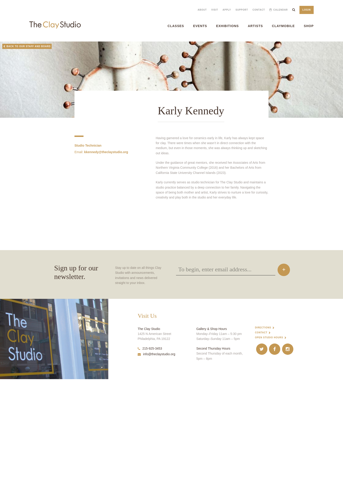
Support (242, 10)
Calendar (280, 10)
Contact (259, 10)
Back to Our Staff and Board (29, 46)
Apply (226, 10)
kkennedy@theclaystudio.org (106, 164)
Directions (263, 439)
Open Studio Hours (269, 449)
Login (306, 10)
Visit (214, 10)
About (202, 10)
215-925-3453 (150, 460)
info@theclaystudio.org (156, 466)
